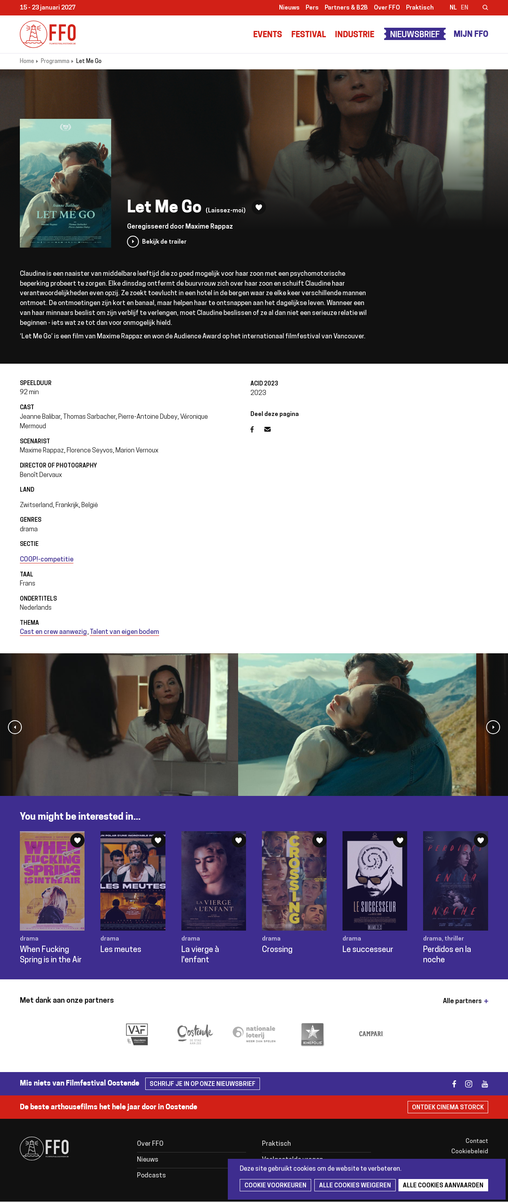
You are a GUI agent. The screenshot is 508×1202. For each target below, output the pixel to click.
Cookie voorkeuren (275, 1186)
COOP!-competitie (46, 560)
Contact (477, 1142)
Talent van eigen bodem (124, 632)
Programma (55, 62)
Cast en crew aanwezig (53, 632)
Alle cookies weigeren (354, 1186)
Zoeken (480, 8)
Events (267, 35)
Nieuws (289, 8)
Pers (312, 8)
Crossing (277, 950)
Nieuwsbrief (415, 35)
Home (27, 62)
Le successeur (368, 950)
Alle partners (462, 1001)
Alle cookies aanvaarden (441, 1186)
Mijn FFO (471, 35)
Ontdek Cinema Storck (448, 1108)
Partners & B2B (346, 8)
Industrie (354, 35)
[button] (15, 727)
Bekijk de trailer (164, 242)
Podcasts (151, 1176)
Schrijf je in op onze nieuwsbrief (203, 1085)
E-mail (272, 429)
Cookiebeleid (469, 1152)
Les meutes (120, 950)
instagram (465, 1084)
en (464, 8)
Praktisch (420, 8)
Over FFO (387, 8)
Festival (308, 35)
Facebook (257, 429)
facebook (449, 1084)
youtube (481, 1084)
